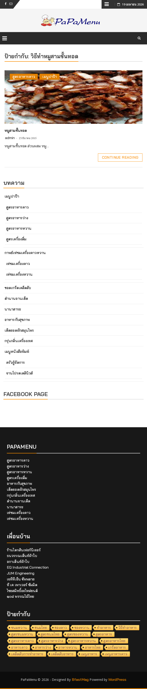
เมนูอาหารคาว (116, 654)
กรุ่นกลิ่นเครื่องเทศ (19, 340)
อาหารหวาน (67, 647)
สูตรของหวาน (77, 634)
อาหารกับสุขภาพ (17, 319)
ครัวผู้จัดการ (15, 362)
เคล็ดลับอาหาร (62, 654)
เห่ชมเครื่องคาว (18, 263)
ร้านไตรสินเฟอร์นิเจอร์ (24, 550)
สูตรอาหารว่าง (17, 218)
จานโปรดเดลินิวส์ (19, 373)
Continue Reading (120, 157)
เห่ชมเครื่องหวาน (19, 274)
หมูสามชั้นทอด (16, 130)
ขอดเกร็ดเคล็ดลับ (18, 287)
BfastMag (80, 679)
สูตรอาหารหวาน (18, 228)
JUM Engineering (21, 573)
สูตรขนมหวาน (22, 634)
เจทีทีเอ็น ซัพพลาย (21, 579)
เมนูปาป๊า (49, 76)
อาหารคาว (19, 647)
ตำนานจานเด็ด (16, 298)
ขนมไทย (41, 627)
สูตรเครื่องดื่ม (16, 239)
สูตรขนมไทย (50, 634)
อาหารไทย (93, 647)
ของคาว (61, 627)
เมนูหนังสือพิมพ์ (17, 351)
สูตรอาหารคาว (23, 76)
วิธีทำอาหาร (127, 627)
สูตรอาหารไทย (114, 640)
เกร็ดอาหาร (117, 647)
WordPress (117, 679)
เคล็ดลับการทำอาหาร (27, 654)
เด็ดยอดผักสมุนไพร (19, 330)
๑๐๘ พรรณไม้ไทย (20, 596)
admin (10, 137)
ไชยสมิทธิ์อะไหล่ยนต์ (22, 590)
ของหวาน (81, 627)
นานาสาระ (13, 309)
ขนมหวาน (19, 627)
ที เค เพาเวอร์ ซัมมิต (22, 584)
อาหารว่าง (43, 647)
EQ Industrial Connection (28, 567)
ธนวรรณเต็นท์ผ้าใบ (22, 555)
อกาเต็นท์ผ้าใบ (18, 561)
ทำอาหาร (104, 627)
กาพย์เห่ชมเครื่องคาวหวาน (25, 252)
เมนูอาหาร (89, 654)
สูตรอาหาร (104, 634)
